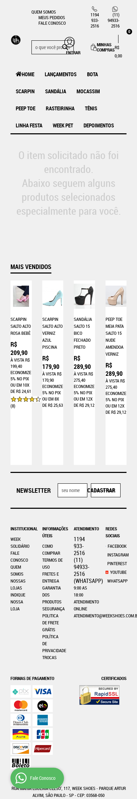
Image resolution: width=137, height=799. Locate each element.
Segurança (53, 559)
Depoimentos (99, 125)
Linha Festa (29, 125)
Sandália (55, 91)
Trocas (49, 607)
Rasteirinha (60, 108)
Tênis (91, 108)
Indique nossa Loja (17, 552)
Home (28, 74)
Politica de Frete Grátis (50, 573)
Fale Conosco (52, 23)
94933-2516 (114, 20)
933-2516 (95, 20)
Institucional (21, 479)
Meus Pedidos (51, 17)
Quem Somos (43, 12)
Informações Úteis (53, 482)
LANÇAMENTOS (61, 74)
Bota (92, 74)
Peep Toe (25, 108)
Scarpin (25, 91)
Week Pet (63, 125)
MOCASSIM (88, 91)
